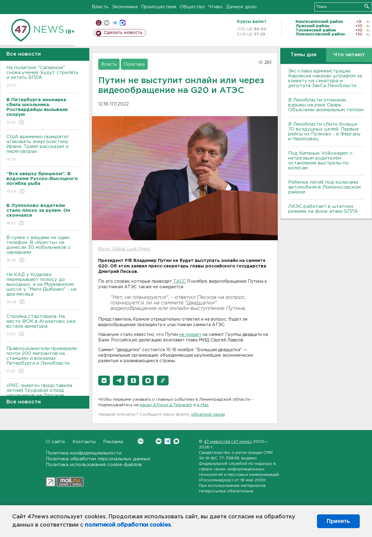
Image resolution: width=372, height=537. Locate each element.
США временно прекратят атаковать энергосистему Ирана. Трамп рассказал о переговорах (43, 148)
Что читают (349, 55)
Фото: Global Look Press (124, 249)
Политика (134, 64)
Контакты (84, 442)
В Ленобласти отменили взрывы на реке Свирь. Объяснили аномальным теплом (325, 105)
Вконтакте (140, 441)
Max (176, 441)
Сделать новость (123, 33)
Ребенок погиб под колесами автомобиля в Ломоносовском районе (324, 187)
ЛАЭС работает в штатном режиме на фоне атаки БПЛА (323, 208)
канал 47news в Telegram (166, 405)
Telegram (167, 441)
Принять (338, 521)
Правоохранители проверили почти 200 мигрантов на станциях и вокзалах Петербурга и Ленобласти (43, 360)
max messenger (122, 23)
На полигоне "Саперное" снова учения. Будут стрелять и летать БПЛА (43, 77)
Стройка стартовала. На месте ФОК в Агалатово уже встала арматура (43, 325)
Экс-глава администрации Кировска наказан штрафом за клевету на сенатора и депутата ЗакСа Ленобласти (325, 78)
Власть (100, 7)
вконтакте (107, 23)
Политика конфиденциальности (83, 453)
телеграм (114, 23)
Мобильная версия (99, 23)
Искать (366, 6)
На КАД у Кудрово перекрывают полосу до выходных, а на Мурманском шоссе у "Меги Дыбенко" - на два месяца (43, 289)
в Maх (203, 405)
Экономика (125, 7)
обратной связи (208, 414)
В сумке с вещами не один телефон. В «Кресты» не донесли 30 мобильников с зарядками (43, 249)
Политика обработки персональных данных (98, 459)
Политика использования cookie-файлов (94, 465)
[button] (104, 380)
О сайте (55, 442)
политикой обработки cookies (128, 525)
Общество (192, 7)
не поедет (190, 335)
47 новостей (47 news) (228, 441)
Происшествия (158, 7)
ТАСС (179, 281)
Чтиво (215, 7)
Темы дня (303, 55)
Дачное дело (241, 7)
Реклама (113, 442)
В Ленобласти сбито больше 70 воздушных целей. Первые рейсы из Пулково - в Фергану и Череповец (324, 131)
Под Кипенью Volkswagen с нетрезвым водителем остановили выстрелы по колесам (320, 160)
